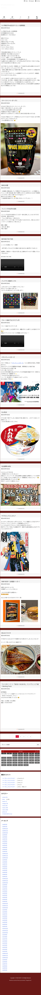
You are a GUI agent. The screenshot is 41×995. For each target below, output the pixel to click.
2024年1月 (4, 876)
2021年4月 (4, 945)
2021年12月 (5, 928)
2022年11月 (5, 905)
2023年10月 (5, 883)
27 (3, 765)
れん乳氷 (4, 412)
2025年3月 (4, 847)
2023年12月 (5, 878)
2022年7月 (4, 914)
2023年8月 (4, 887)
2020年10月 (5, 957)
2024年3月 (4, 872)
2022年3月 (4, 922)
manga (5, 803)
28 (9, 765)
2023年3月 (4, 897)
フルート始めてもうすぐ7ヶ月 (10, 320)
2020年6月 (4, 966)
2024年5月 (4, 868)
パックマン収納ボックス (8, 281)
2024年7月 (4, 864)
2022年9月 (4, 910)
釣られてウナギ (6, 633)
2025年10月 (5, 833)
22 (14, 762)
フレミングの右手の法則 (8, 209)
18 (31, 760)
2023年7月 (4, 889)
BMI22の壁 (4, 185)
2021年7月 (4, 939)
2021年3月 (4, 947)
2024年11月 (5, 855)
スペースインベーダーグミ (9, 100)
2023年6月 (4, 891)
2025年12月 (5, 828)
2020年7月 (4, 964)
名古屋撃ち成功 (6, 466)
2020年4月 (4, 970)
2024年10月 (5, 858)
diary (3, 799)
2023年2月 (4, 899)
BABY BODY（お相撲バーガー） (10, 581)
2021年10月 (5, 932)
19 (37, 760)
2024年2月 (4, 874)
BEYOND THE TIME (7, 239)
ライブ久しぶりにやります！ (9, 778)
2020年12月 (5, 953)
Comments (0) (21, 93)
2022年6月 (4, 916)
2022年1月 (4, 926)
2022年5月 (4, 918)
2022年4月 (4, 920)
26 (37, 762)
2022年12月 (5, 903)
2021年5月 (4, 943)
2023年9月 (4, 885)
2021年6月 (4, 941)
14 (9, 760)
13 (3, 760)
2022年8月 (4, 912)
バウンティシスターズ (8, 357)
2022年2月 (4, 924)
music (5, 807)
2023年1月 (4, 901)
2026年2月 (4, 824)
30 (20, 765)
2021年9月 (4, 934)
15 (14, 760)
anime (5, 797)
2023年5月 (4, 893)
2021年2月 (4, 949)
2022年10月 (5, 907)
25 (31, 762)
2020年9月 (4, 959)
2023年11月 (5, 880)
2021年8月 (4, 937)
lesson (4, 801)
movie (4, 805)
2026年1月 (4, 826)
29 (14, 765)
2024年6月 (4, 866)
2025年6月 (4, 841)
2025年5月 (4, 843)
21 (9, 762)
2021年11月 (5, 930)
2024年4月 (4, 870)
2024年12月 (5, 853)
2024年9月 (4, 860)
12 (37, 757)
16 (20, 760)
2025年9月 (4, 835)
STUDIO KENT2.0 (7, 814)
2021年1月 (4, 951)
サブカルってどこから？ (8, 516)
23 (20, 762)
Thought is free (28, 980)
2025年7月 (4, 839)
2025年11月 (5, 830)
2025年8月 (4, 837)
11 (31, 757)
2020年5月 (4, 968)
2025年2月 (4, 849)
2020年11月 (5, 955)
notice (5, 810)
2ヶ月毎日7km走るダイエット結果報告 (13, 25)
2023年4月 (4, 895)
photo (4, 812)
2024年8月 (4, 862)
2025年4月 (4, 845)
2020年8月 (4, 962)
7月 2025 (21, 751)
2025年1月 (4, 851)
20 (3, 762)
